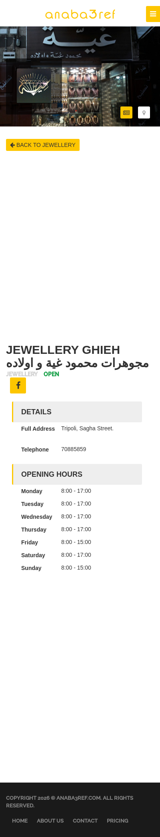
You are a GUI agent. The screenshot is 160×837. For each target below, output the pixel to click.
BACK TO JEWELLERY (43, 145)
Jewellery (22, 374)
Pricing (117, 821)
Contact (85, 821)
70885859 (73, 449)
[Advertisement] (80, 247)
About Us (50, 821)
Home (20, 821)
